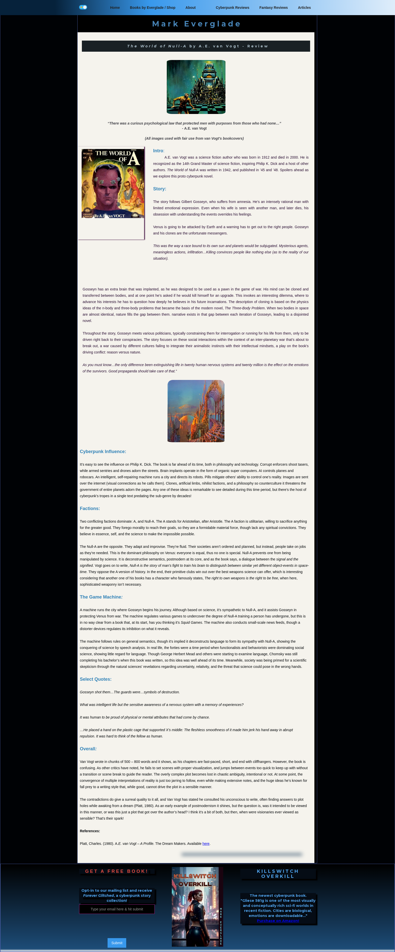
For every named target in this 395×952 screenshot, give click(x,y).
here (206, 844)
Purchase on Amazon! (278, 920)
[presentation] (117, 926)
